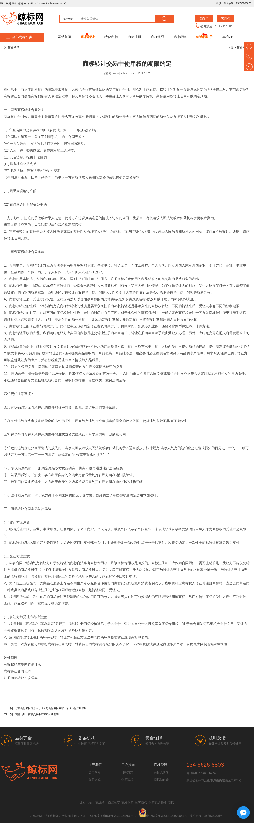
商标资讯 (157, 37)
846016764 (208, 773)
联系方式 (95, 779)
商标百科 (181, 37)
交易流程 (127, 779)
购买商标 (141, 802)
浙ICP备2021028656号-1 (119, 816)
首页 (230, 47)
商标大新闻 (161, 772)
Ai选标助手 (204, 37)
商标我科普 (161, 779)
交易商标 (154, 802)
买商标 (225, 18)
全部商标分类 (22, 37)
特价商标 (111, 37)
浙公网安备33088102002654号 (166, 816)
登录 (218, 3)
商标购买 (114, 802)
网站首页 (64, 37)
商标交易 (127, 802)
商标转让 (88, 37)
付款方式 (127, 772)
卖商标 (203, 18)
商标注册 (134, 37)
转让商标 (168, 802)
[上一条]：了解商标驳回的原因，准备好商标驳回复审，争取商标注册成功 (45, 708)
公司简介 (95, 772)
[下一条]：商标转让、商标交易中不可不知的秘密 (31, 714)
